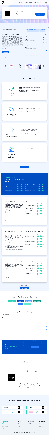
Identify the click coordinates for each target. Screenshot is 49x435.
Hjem (3, 29)
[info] (21, 14)
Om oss (19, 423)
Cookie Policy (19, 429)
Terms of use (19, 427)
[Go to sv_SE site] (14, 432)
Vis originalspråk (8, 220)
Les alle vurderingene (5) (24, 285)
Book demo (4, 57)
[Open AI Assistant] (6, 428)
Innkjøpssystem (43, 29)
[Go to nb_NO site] (19, 432)
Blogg (39, 423)
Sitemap (40, 427)
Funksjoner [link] (21, 24)
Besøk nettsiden (4, 55)
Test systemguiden (35, 347)
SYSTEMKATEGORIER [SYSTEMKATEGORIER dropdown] (28, 2)
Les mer (4, 48)
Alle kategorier (41, 426)
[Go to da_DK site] (17, 432)
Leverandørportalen (31, 424)
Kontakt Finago (5, 52)
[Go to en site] (29, 432)
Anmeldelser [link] (16, 24)
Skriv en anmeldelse (24, 288)
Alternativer (27, 24)
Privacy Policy (19, 426)
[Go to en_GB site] (27, 432)
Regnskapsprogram (37, 301)
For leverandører (30, 423)
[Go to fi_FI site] (22, 432)
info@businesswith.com (5, 426)
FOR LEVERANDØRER (37, 2)
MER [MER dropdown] (43, 2)
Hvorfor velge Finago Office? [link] (7, 24)
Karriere (19, 424)
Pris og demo (40, 14)
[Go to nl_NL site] (32, 432)
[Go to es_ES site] (34, 432)
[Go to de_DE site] (24, 432)
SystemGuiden (41, 424)
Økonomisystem (36, 29)
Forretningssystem (8, 29)
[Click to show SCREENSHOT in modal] (11, 66)
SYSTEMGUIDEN (21, 2)
